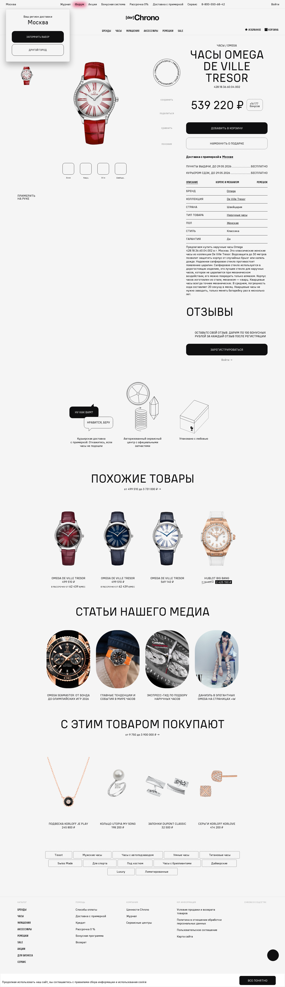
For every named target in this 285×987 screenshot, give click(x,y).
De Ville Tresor (236, 199)
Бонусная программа (89, 935)
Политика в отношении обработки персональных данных (199, 921)
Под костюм (135, 863)
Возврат (81, 942)
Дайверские (219, 863)
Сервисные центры (139, 922)
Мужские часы (92, 855)
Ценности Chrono (137, 909)
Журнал (65, 4)
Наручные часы (237, 215)
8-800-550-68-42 (213, 4)
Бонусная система (113, 4)
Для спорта (100, 863)
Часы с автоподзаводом (138, 855)
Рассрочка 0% (139, 4)
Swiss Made (65, 863)
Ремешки (167, 30)
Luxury (121, 871)
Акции (92, 4)
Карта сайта (185, 936)
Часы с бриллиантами (177, 863)
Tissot (59, 855)
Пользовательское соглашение (197, 930)
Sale (180, 30)
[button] (13, 4)
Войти (275, 4)
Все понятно (257, 980)
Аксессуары (151, 30)
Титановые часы (219, 855)
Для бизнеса (25, 955)
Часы (118, 30)
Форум (79, 4)
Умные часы (181, 855)
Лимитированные (156, 871)
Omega (231, 191)
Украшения (132, 30)
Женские (233, 223)
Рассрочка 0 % (85, 929)
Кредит (80, 922)
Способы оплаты (86, 909)
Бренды (106, 30)
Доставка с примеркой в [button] (209, 157)
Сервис (192, 4)
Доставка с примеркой (168, 4)
